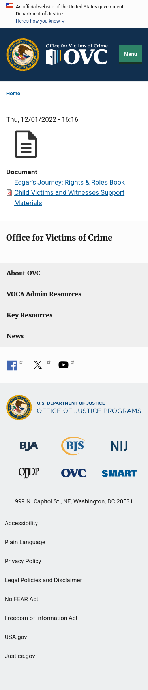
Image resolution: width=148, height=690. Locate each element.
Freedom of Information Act (41, 618)
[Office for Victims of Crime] (73, 473)
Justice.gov (20, 656)
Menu (130, 54)
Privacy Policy (23, 561)
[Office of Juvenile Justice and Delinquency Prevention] (29, 475)
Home (13, 93)
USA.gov (16, 637)
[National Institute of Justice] (119, 443)
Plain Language (25, 542)
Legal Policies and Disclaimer (43, 580)
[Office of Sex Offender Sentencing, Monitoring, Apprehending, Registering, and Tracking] (119, 471)
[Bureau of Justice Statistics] (74, 452)
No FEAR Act (21, 599)
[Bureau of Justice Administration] (29, 442)
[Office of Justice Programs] (22, 54)
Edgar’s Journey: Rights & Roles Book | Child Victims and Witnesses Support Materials (71, 192)
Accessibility (21, 523)
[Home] (79, 55)
